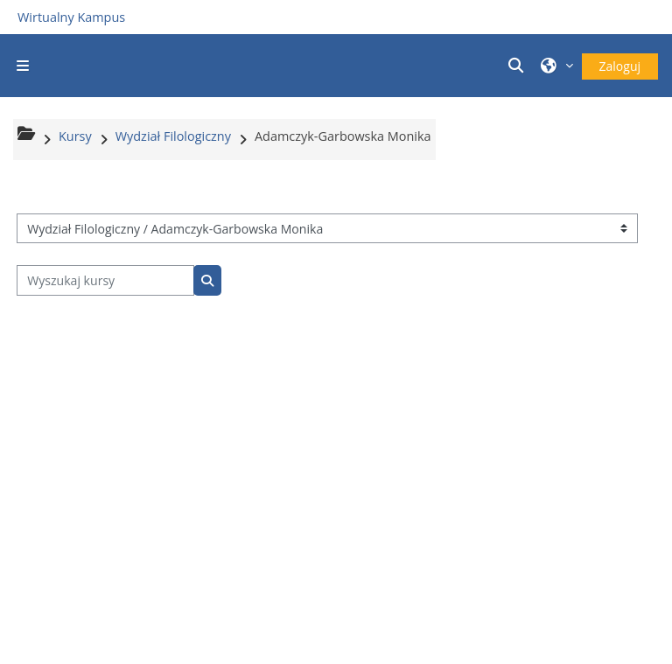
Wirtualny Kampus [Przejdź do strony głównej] (71, 17)
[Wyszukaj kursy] (105, 280)
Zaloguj (619, 66)
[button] (518, 65)
